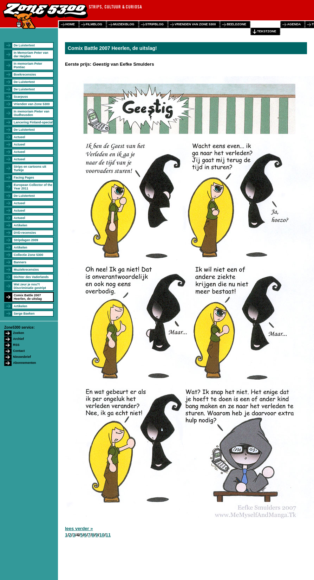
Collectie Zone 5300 (28, 255)
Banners (20, 262)
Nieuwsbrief (22, 357)
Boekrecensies (25, 74)
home (70, 24)
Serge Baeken (24, 313)
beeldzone (236, 24)
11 (108, 534)
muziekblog (124, 24)
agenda (294, 24)
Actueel (19, 137)
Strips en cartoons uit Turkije (30, 168)
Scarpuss (21, 96)
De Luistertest (24, 45)
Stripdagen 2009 (26, 240)
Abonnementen (24, 363)
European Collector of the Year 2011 (33, 186)
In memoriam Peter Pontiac (28, 65)
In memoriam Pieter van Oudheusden (32, 113)
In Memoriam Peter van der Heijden (31, 54)
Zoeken (18, 333)
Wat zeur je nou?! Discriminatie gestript (30, 286)
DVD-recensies (25, 232)
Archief (18, 339)
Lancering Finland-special (33, 122)
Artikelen (20, 225)
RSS (16, 345)
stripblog (154, 24)
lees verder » (79, 528)
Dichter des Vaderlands (31, 277)
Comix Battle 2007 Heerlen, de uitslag (28, 297)
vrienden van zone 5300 (195, 24)
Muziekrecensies (26, 269)
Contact (19, 351)
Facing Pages (24, 177)
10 (101, 534)
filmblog (94, 24)
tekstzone (266, 31)
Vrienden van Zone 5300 (32, 104)
